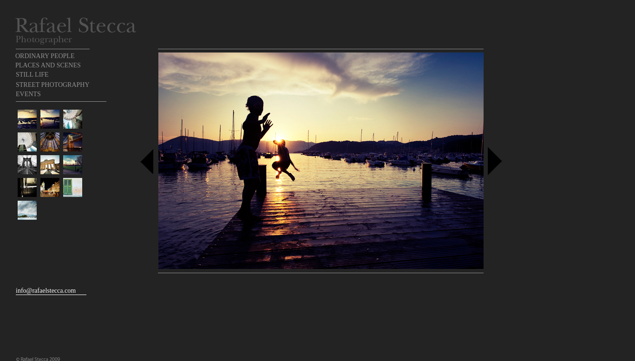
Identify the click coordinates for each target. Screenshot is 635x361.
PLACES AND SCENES (48, 65)
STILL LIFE (32, 74)
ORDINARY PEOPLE (44, 56)
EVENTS (28, 94)
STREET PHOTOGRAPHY (53, 84)
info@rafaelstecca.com (46, 290)
